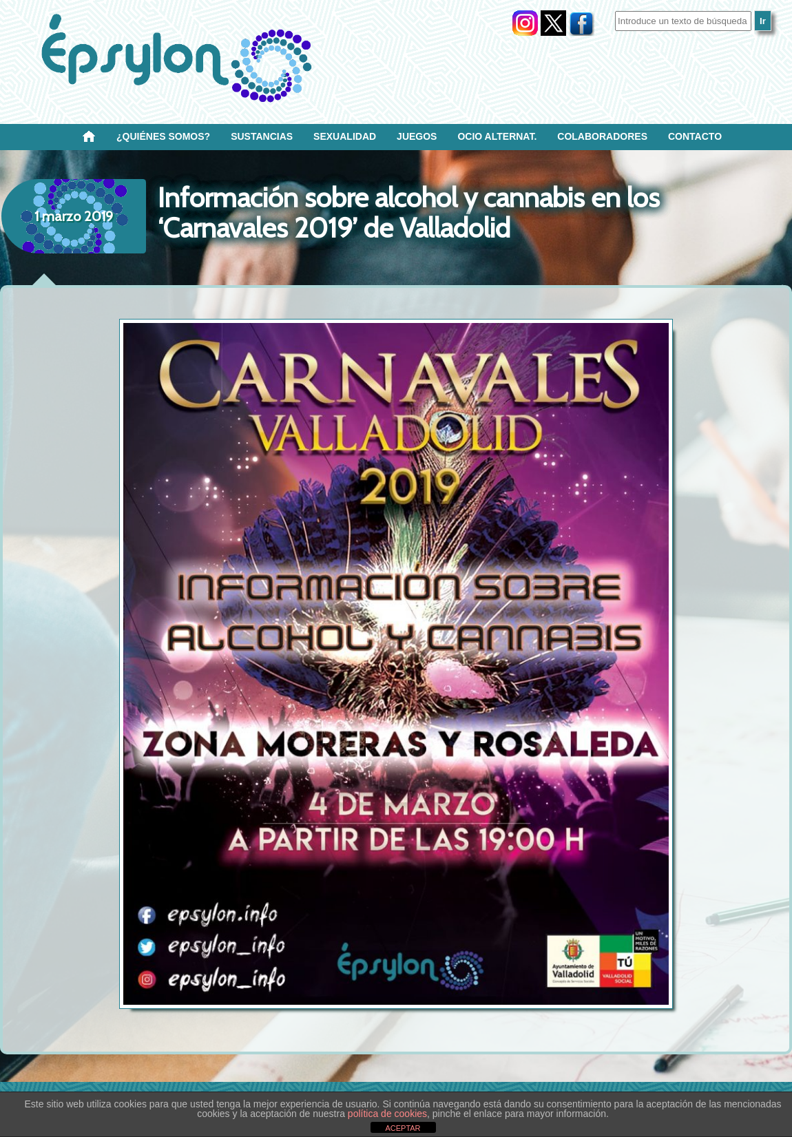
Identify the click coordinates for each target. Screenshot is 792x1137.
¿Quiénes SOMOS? (163, 136)
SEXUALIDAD (344, 136)
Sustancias (262, 136)
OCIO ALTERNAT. (496, 136)
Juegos (417, 136)
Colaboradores (602, 136)
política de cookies (387, 1113)
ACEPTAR (402, 1128)
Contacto (695, 136)
